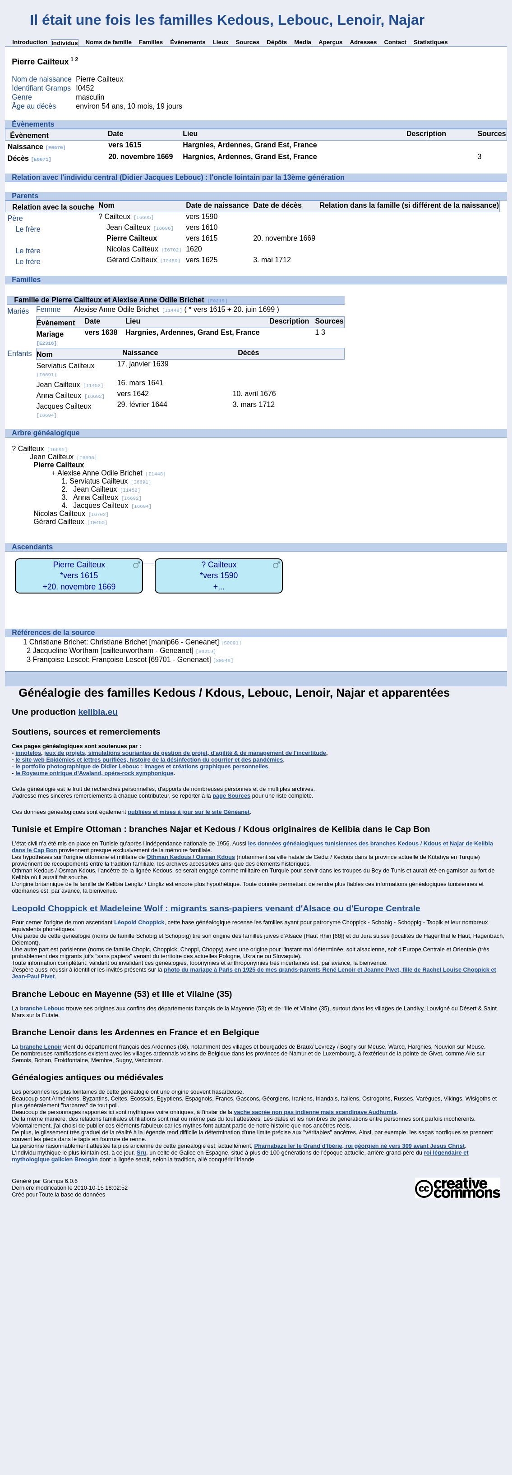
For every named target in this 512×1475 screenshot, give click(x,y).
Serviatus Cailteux (110, 481)
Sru (141, 1152)
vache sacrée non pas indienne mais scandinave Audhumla (315, 1112)
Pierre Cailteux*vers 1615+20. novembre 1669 (78, 575)
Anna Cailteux (71, 395)
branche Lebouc (42, 1008)
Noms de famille (109, 42)
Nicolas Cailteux (144, 249)
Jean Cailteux (140, 227)
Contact (395, 42)
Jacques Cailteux (112, 505)
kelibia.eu (97, 712)
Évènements (188, 42)
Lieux (221, 42)
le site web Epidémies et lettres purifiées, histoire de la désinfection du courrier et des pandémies (149, 759)
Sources (247, 42)
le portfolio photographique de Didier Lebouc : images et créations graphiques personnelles (141, 766)
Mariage (50, 338)
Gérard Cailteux (143, 260)
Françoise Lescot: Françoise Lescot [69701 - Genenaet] (133, 659)
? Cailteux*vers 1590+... (219, 575)
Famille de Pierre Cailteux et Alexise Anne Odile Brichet (120, 300)
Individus (64, 43)
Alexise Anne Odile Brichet (128, 309)
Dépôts (277, 42)
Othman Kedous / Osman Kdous (191, 857)
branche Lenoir (40, 1046)
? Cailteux (126, 216)
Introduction (29, 42)
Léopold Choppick (139, 922)
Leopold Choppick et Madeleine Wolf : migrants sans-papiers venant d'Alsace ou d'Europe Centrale (216, 908)
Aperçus (330, 42)
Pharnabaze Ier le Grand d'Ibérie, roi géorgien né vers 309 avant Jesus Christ (359, 1145)
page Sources (231, 795)
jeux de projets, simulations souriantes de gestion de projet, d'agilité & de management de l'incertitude (185, 752)
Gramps (53, 1181)
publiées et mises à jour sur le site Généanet (188, 811)
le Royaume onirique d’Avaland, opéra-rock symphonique (94, 773)
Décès (29, 158)
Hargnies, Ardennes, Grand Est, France (250, 145)
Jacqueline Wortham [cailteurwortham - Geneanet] (124, 650)
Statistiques (431, 42)
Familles (151, 42)
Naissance (37, 147)
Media (302, 42)
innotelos (28, 752)
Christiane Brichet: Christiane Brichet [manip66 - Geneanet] (135, 642)
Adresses (363, 42)
